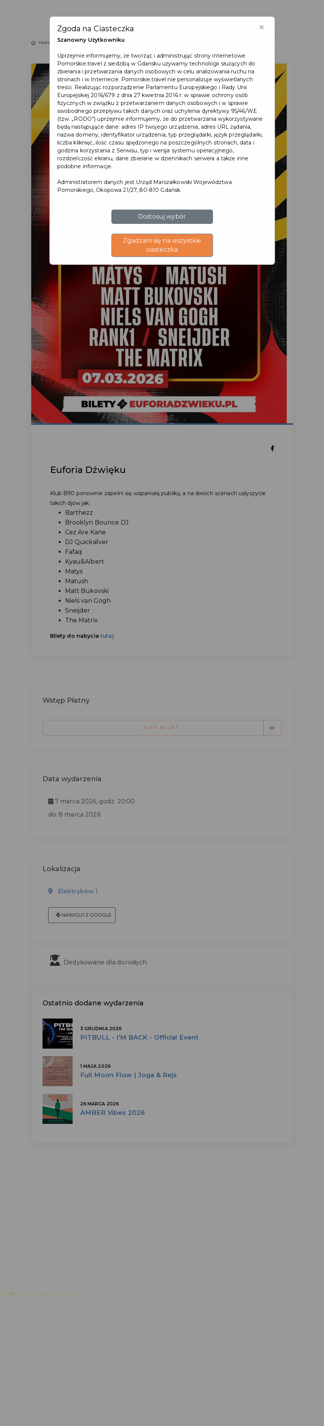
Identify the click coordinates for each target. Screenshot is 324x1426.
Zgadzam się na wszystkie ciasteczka (162, 245)
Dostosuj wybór (162, 216)
